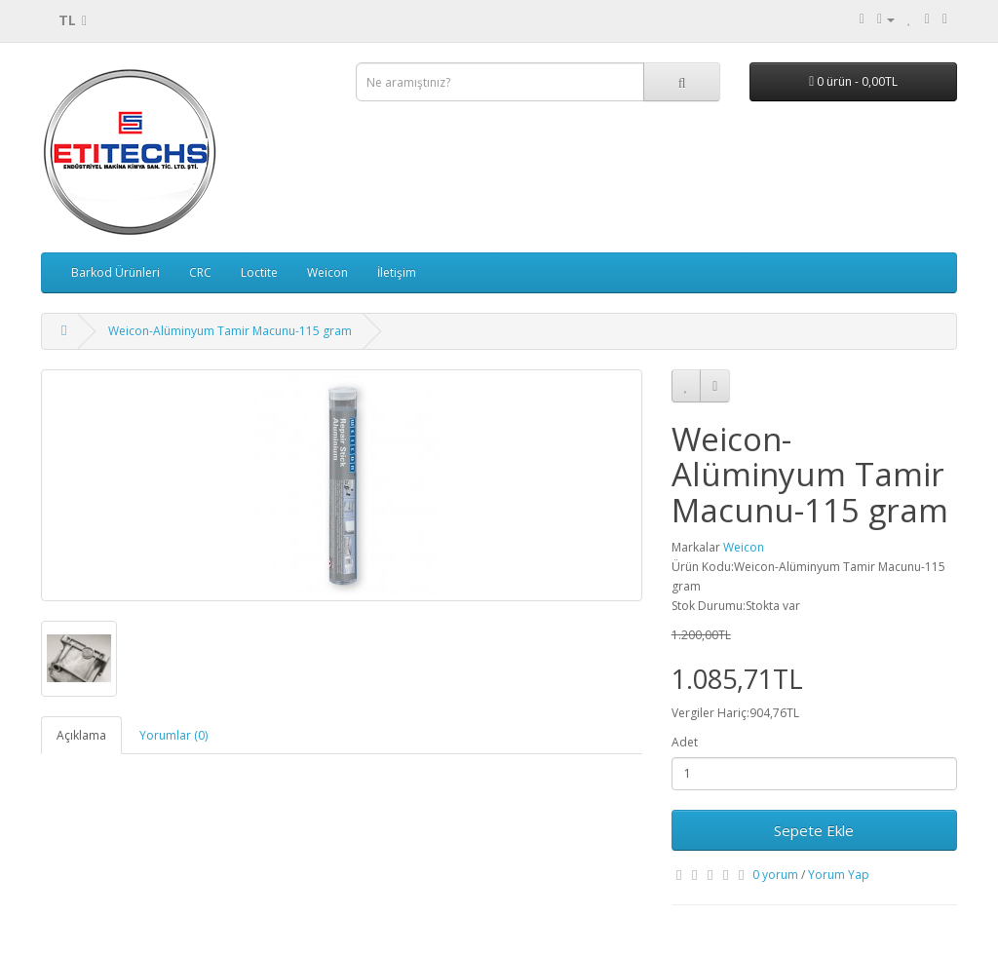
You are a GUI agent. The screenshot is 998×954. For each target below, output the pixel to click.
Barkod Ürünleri (115, 272)
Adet (685, 742)
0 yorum (775, 874)
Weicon (327, 272)
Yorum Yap (838, 874)
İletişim (396, 272)
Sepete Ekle (814, 830)
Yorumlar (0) (173, 735)
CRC (200, 272)
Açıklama (81, 735)
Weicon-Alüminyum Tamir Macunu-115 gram (230, 331)
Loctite (259, 272)
